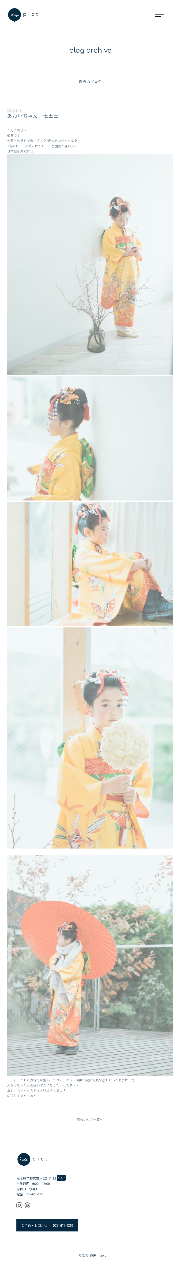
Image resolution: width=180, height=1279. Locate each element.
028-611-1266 (35, 1194)
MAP (61, 1178)
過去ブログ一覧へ (90, 1119)
